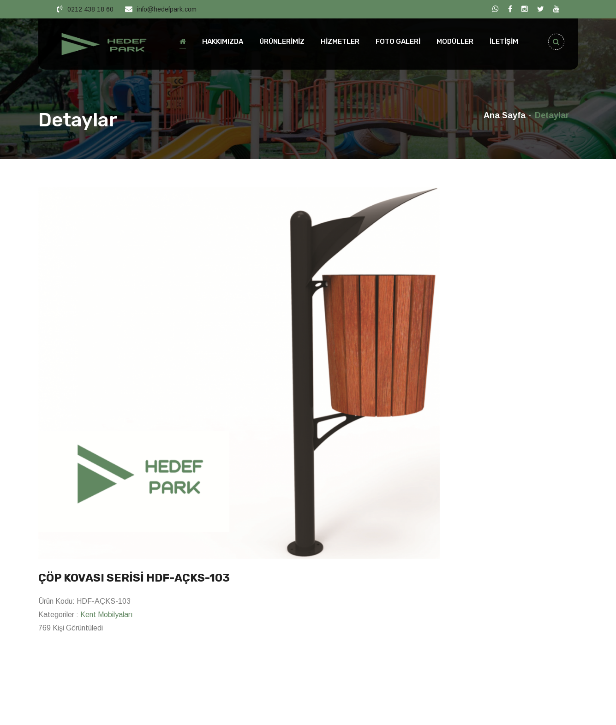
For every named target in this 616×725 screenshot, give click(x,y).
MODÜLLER (455, 41)
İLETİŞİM (504, 41)
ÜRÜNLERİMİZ (282, 41)
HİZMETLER (340, 41)
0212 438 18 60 (90, 9)
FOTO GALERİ (398, 41)
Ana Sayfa (505, 115)
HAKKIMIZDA (222, 41)
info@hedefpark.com (167, 9)
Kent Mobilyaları (106, 614)
